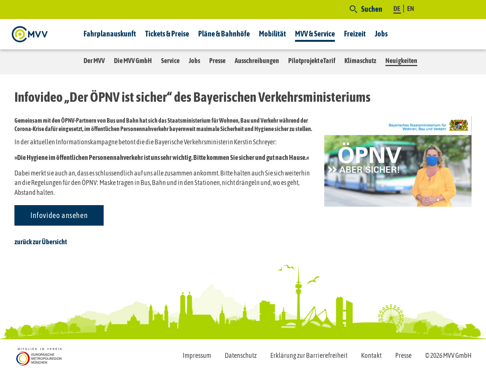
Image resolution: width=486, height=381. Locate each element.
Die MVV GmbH (133, 61)
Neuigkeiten (401, 61)
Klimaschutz (360, 61)
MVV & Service (315, 33)
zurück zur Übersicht (40, 242)
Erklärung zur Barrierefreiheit (308, 355)
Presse (217, 61)
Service (170, 61)
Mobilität (272, 33)
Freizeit (355, 33)
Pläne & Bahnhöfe (224, 33)
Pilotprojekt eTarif (311, 61)
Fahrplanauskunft (110, 33)
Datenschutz (241, 355)
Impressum (197, 355)
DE (397, 9)
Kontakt (371, 355)
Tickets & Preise (167, 33)
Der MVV (94, 61)
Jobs (381, 33)
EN (410, 9)
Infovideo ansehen (59, 215)
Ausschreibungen (257, 61)
